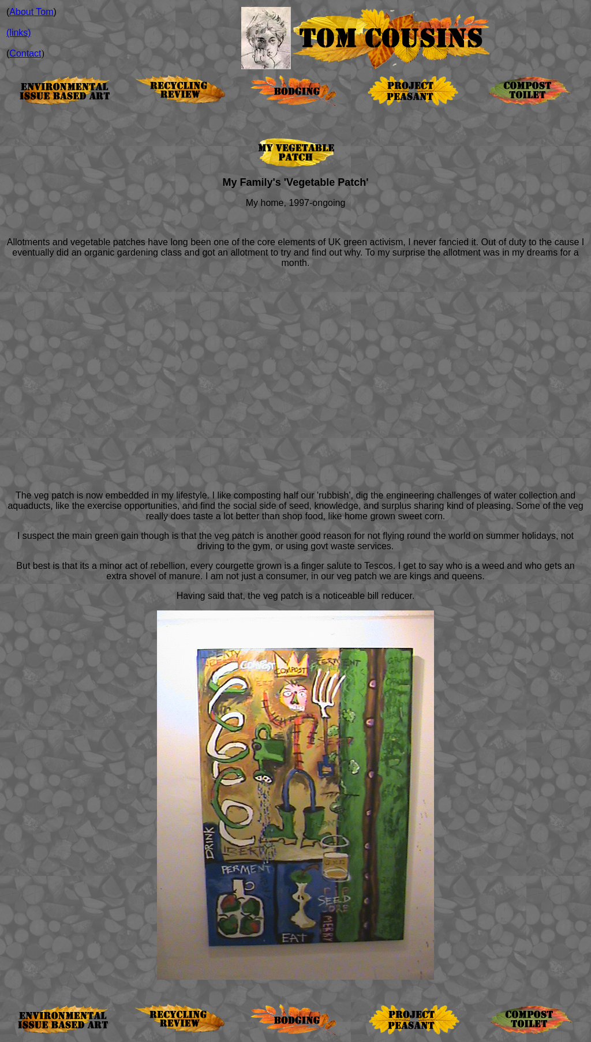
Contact (25, 53)
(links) (18, 33)
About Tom (31, 12)
